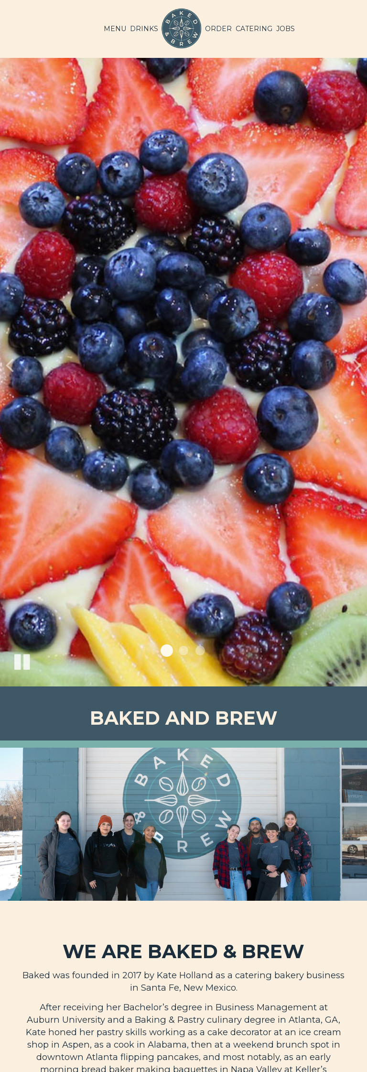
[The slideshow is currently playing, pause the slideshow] (21, 660)
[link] (181, 28)
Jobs (285, 28)
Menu (115, 28)
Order (218, 28)
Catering (254, 28)
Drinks (144, 28)
